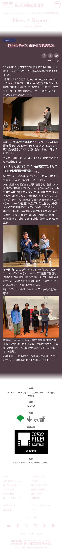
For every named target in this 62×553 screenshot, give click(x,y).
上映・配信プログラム (12, 480)
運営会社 (7, 509)
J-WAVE (31, 406)
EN (35, 517)
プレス (34, 509)
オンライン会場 (38, 476)
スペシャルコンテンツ (40, 485)
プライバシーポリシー (40, 505)
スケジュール (9, 489)
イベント (35, 480)
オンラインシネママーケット (15, 485)
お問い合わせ (9, 505)
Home (6, 476)
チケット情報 (8, 493)
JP (26, 517)
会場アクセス (37, 493)
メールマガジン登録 (33, 533)
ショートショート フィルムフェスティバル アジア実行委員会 (31, 394)
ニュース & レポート (12, 497)
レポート (9, 40)
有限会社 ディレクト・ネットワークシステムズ (31, 462)
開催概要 (35, 497)
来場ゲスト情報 (38, 489)
